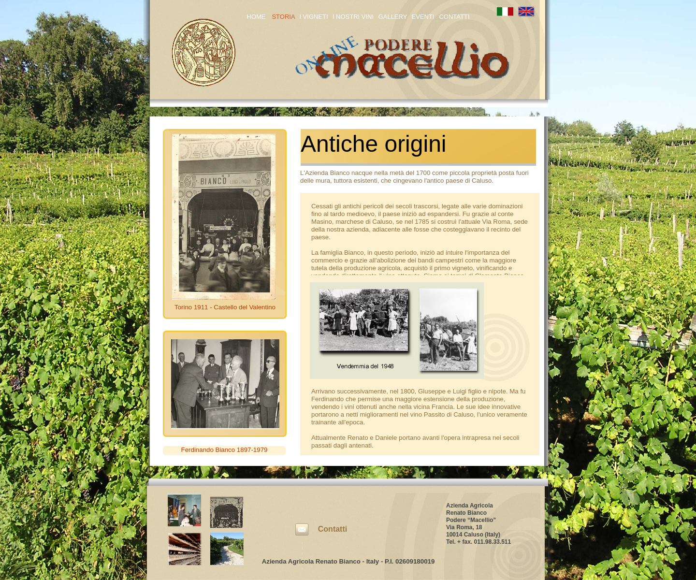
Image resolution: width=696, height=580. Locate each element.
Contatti (332, 529)
